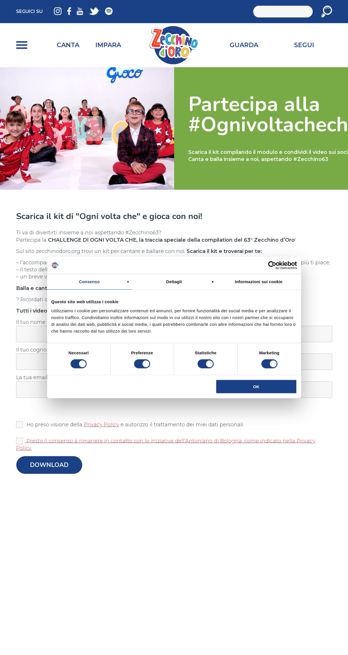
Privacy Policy (101, 425)
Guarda (244, 45)
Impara (108, 45)
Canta (68, 45)
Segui (304, 45)
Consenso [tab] (89, 281)
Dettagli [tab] (174, 281)
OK (256, 386)
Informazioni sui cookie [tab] (259, 281)
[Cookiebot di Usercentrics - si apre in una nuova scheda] (272, 265)
